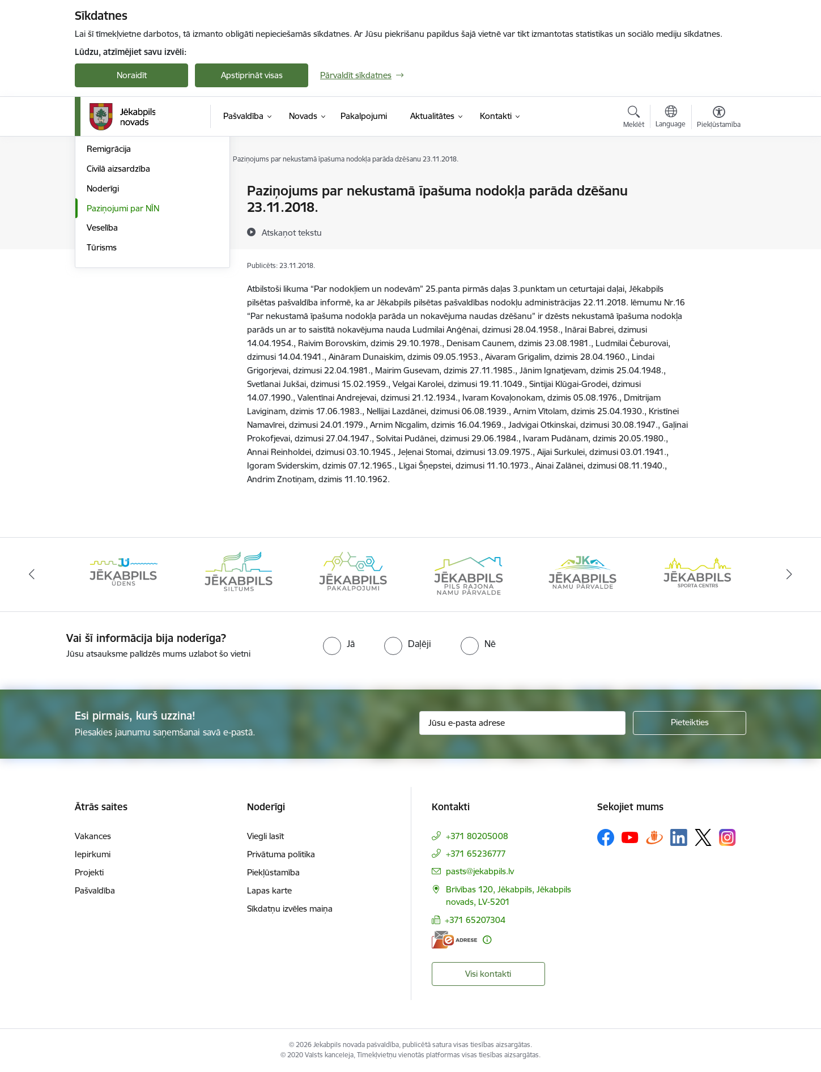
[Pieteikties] (689, 723)
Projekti (89, 872)
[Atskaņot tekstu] (292, 232)
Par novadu (109, 191)
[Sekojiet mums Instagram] (727, 837)
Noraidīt (132, 75)
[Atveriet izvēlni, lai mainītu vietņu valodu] (670, 118)
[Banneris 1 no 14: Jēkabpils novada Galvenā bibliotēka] (124, 573)
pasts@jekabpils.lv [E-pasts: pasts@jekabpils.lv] (480, 871)
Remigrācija (109, 270)
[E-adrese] (454, 939)
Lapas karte (269, 890)
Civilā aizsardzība (118, 289)
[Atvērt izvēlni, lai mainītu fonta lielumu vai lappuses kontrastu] (718, 118)
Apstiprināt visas (252, 75)
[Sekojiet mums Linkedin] (678, 837)
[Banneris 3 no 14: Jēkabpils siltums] (353, 573)
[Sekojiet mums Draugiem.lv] (654, 837)
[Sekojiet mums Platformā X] (703, 837)
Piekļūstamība (273, 872)
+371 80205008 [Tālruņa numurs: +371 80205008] (477, 836)
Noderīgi (103, 309)
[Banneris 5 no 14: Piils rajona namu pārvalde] (582, 573)
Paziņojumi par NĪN (123, 329)
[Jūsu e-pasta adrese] (522, 723)
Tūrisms (102, 368)
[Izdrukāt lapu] (718, 186)
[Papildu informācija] (487, 939)
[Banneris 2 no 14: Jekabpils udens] (238, 573)
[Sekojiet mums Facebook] (605, 837)
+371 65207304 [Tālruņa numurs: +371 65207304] (475, 919)
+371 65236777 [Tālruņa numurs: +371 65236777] (476, 853)
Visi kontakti (488, 973)
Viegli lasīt (265, 836)
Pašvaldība (95, 890)
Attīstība (102, 231)
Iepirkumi (92, 854)
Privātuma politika (281, 854)
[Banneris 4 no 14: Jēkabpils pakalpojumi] (468, 573)
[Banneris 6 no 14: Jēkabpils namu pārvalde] (697, 573)
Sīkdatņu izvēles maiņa (290, 908)
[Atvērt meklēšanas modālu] (634, 118)
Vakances (93, 836)
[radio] (339, 643)
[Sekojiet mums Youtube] (630, 837)
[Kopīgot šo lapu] (718, 214)
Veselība (102, 348)
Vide (95, 211)
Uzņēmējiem (110, 250)
